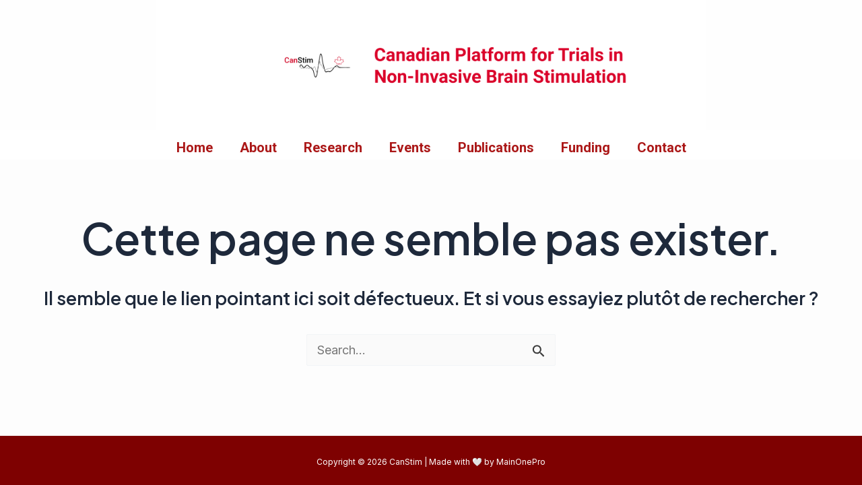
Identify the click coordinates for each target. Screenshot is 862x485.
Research (333, 147)
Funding (585, 147)
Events (410, 147)
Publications (496, 147)
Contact (661, 147)
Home (194, 147)
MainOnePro (520, 462)
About (258, 147)
